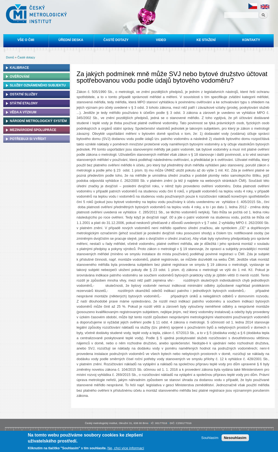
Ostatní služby (23, 94)
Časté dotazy (115, 40)
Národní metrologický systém (38, 121)
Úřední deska (70, 40)
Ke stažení (206, 40)
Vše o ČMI (25, 40)
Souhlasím (209, 439)
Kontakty (251, 40)
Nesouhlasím (235, 439)
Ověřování (19, 77)
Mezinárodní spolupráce (33, 130)
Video (161, 40)
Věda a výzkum (23, 112)
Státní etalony (24, 103)
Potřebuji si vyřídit (28, 139)
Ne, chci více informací (126, 449)
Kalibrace (19, 68)
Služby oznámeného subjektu (38, 85)
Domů (10, 57)
